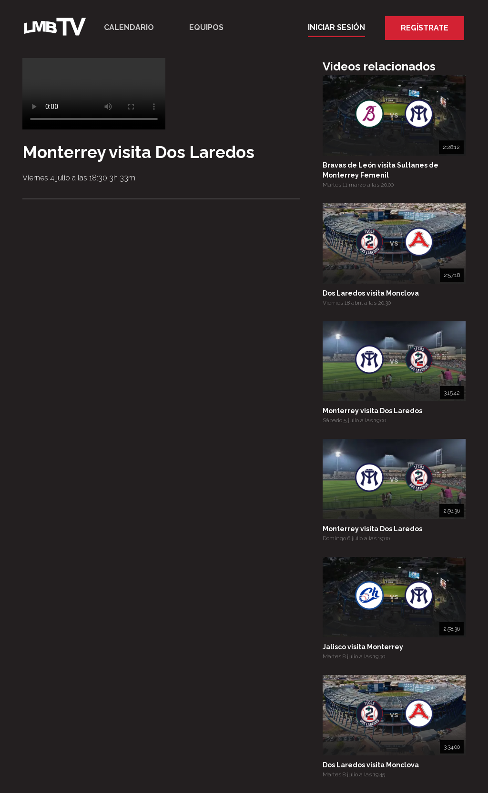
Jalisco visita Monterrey (363, 647)
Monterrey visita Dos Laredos (372, 411)
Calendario (129, 27)
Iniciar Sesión (336, 27)
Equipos (206, 27)
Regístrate (424, 27)
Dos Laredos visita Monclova (371, 293)
